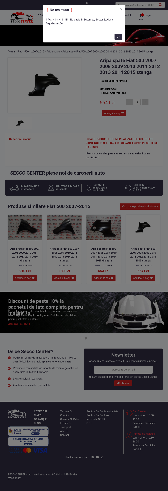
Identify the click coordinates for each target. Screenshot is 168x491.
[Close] (121, 9)
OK (118, 36)
